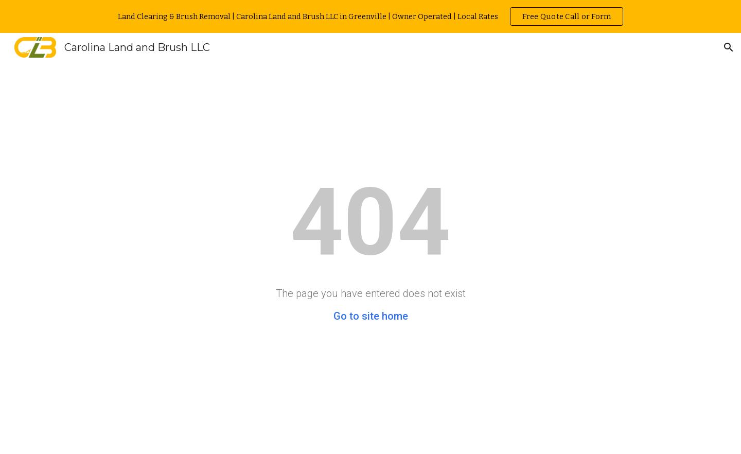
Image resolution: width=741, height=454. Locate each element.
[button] (728, 47)
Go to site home (370, 316)
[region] (370, 16)
